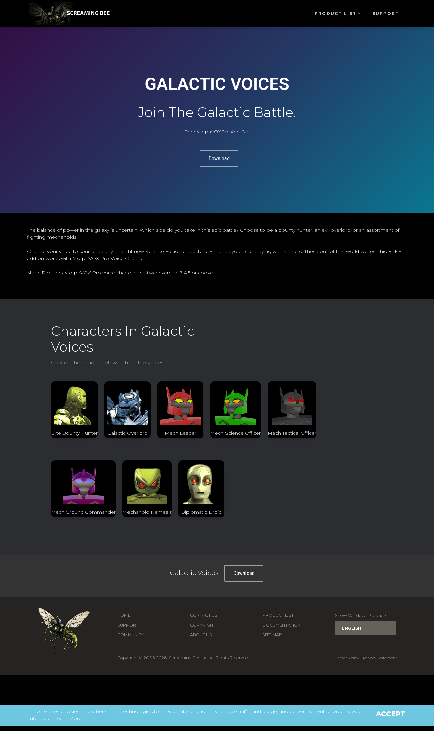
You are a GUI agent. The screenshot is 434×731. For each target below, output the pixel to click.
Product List (335, 13)
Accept (390, 714)
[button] (365, 628)
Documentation (281, 625)
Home (124, 615)
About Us (201, 634)
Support (385, 13)
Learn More (68, 718)
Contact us (203, 615)
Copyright (202, 625)
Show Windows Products (361, 615)
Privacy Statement (380, 658)
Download (219, 158)
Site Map (272, 634)
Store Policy (348, 658)
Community (130, 634)
